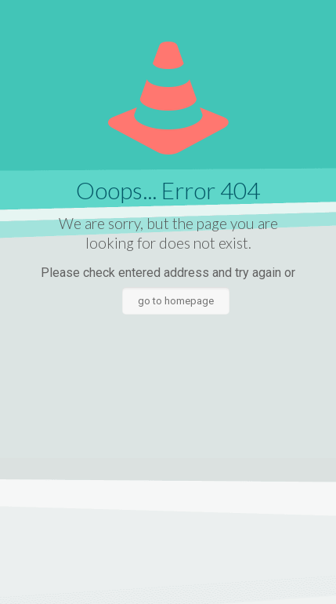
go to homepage (176, 301)
